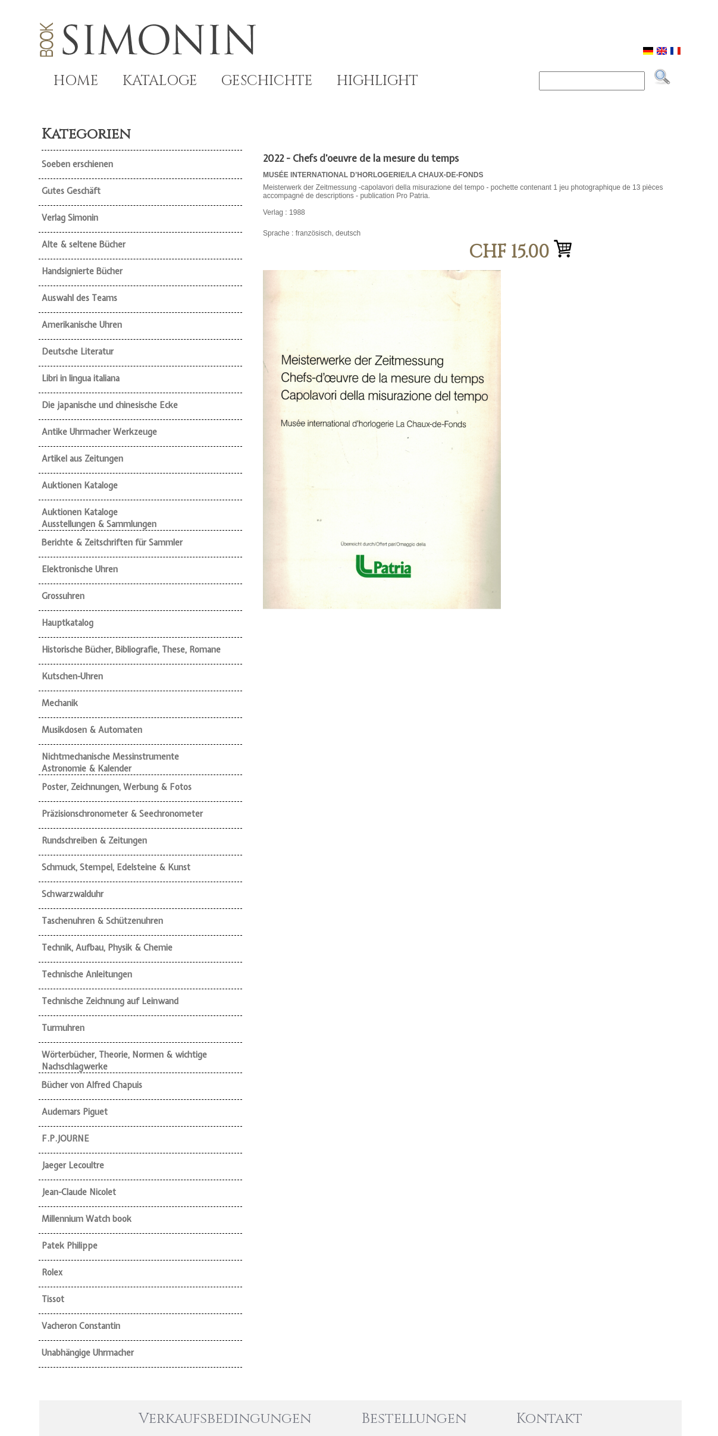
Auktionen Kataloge (80, 485)
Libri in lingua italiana (81, 378)
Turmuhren (63, 1028)
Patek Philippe (70, 1245)
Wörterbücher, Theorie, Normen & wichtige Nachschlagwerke (124, 1060)
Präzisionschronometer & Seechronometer (122, 813)
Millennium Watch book (86, 1219)
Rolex (52, 1272)
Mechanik (60, 703)
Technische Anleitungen (87, 974)
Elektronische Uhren (80, 569)
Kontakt (549, 1418)
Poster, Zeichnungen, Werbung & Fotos (117, 787)
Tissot (53, 1299)
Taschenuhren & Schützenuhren (102, 920)
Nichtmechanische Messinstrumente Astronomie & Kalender (110, 762)
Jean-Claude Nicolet (79, 1192)
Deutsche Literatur (78, 351)
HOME (76, 80)
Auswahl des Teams (79, 298)
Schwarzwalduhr (73, 894)
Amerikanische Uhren (82, 324)
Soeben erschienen (77, 164)
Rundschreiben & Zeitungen (94, 840)
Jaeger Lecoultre (73, 1165)
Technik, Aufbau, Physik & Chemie (107, 947)
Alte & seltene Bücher (84, 244)
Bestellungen (414, 1418)
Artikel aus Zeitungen (82, 458)
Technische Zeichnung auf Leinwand (110, 1001)
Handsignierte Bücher (82, 271)
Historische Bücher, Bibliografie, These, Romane (131, 649)
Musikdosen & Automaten (92, 730)
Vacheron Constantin (81, 1326)
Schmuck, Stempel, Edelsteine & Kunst (116, 867)
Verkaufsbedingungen (225, 1418)
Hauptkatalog (67, 622)
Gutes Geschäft (71, 191)
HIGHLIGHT (377, 80)
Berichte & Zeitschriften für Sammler (112, 542)
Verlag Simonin (70, 217)
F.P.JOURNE (65, 1138)
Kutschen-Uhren (72, 676)
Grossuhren (63, 596)
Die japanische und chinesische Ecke (110, 405)
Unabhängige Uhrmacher (88, 1352)
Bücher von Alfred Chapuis (92, 1085)
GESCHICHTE (267, 80)
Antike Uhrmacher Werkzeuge (99, 432)
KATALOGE (160, 80)
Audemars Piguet (75, 1111)
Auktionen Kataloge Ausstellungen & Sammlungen (99, 518)
